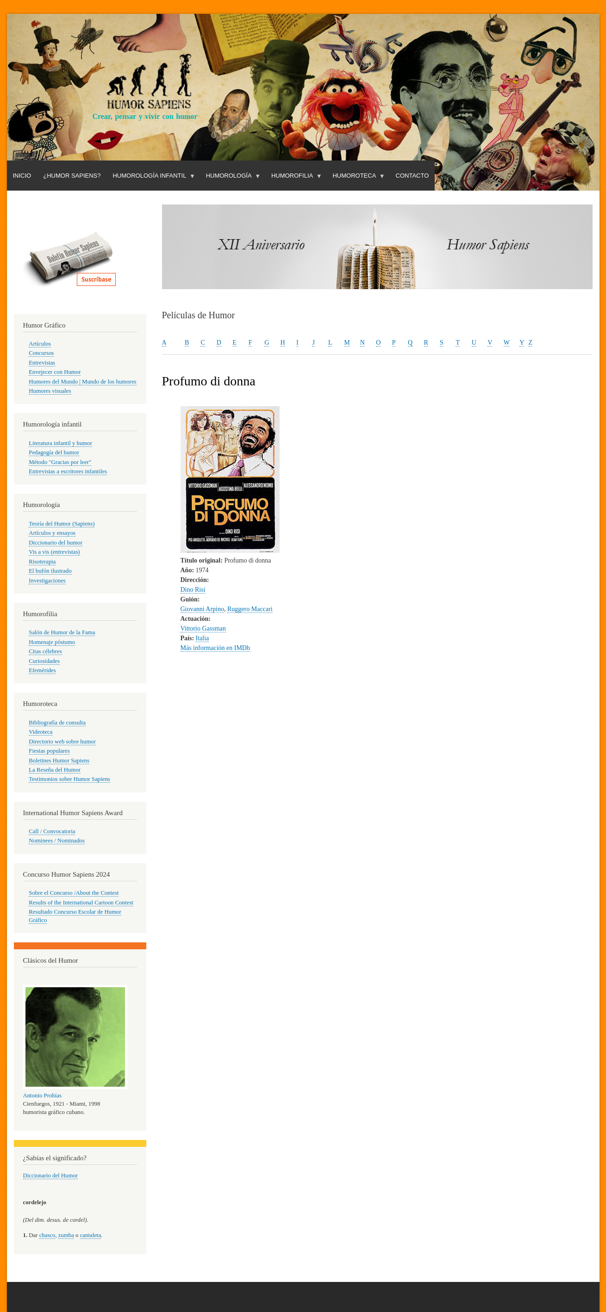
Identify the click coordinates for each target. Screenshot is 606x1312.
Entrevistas (42, 362)
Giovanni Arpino (203, 609)
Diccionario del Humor (50, 1175)
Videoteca (40, 732)
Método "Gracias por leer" (60, 462)
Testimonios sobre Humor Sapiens (69, 779)
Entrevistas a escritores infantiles (68, 471)
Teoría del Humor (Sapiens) (61, 523)
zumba (66, 1235)
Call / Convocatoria (52, 831)
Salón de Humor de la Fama (62, 632)
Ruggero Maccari (250, 609)
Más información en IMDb (215, 647)
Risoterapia (42, 561)
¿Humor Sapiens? (71, 175)
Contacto (412, 175)
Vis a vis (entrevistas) (54, 552)
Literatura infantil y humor (60, 443)
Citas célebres (45, 651)
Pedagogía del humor (54, 452)
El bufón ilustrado (50, 571)
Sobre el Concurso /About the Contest (74, 893)
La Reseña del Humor (55, 770)
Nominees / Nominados (57, 840)
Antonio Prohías (42, 1095)
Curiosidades (44, 661)
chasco (47, 1235)
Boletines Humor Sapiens (59, 760)
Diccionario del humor (55, 542)
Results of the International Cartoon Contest (81, 902)
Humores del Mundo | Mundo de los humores (82, 381)
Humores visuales (50, 391)
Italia (202, 638)
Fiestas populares (49, 751)
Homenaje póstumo (52, 642)
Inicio (22, 175)
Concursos (41, 353)
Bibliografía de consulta (57, 722)
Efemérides (42, 670)
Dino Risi (193, 589)
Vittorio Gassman (203, 628)
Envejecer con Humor (55, 372)
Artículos (40, 343)
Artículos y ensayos (52, 533)
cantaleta (90, 1235)
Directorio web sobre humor (62, 741)
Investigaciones (47, 580)
